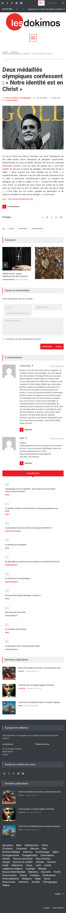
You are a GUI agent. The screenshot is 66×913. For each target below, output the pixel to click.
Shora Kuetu (8, 882)
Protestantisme (10, 878)
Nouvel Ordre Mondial (13, 871)
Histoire (40, 862)
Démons (34, 848)
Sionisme (23, 882)
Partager (6, 217)
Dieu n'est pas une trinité (15, 612)
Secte (47, 878)
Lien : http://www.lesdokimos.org (17, 199)
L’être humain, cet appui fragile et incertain (36, 685)
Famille (6, 858)
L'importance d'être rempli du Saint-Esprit (22, 646)
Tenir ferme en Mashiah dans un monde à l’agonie (39, 702)
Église (55, 851)
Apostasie (7, 845)
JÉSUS (11, 229)
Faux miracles (43, 858)
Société (36, 882)
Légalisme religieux (12, 868)
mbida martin (25, 366)
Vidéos (6, 885)
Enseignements (10, 855)
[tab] (33, 474)
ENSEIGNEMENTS (8, 279)
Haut (57, 893)
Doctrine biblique (11, 851)
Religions (27, 878)
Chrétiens (15, 98)
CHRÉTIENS (22, 229)
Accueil (5, 52)
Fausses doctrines (23, 858)
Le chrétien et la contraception (17, 578)
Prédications (49, 875)
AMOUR (21, 671)
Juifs (38, 865)
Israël (5, 865)
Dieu (44, 848)
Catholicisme (31, 845)
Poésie (23, 875)
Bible (18, 845)
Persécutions (9, 875)
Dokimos (27, 851)
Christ (45, 845)
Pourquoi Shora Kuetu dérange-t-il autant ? (23, 595)
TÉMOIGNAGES (37, 229)
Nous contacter (58, 908)
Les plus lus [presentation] (33, 473)
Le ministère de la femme (16, 629)
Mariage (42, 868)
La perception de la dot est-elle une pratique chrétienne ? (28, 528)
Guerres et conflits (23, 862)
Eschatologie (42, 851)
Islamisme (17, 865)
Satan (38, 878)
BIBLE (7, 514)
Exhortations (47, 855)
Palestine (33, 871)
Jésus (7, 98)
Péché (57, 871)
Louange (30, 868)
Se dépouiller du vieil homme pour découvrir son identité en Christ (32, 562)
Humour (51, 862)
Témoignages (25, 98)
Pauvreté (45, 871)
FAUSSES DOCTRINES (13, 531)
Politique (34, 875)
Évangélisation (30, 855)
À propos (46, 908)
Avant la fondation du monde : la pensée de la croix (39, 668)
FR (40, 2)
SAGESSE (21, 688)
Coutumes (21, 848)
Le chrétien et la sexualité (15, 545)
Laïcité (47, 865)
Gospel (6, 862)
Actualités (14, 52)
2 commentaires (11, 100)
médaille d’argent (12, 166)
